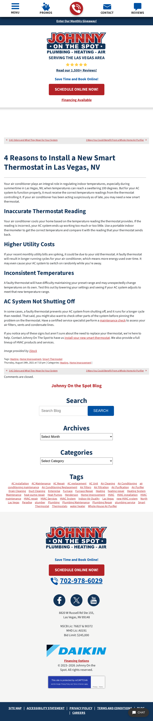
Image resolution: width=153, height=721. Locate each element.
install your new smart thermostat (87, 338)
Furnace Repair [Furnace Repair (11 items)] (84, 491)
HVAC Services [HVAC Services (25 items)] (49, 499)
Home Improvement (30, 359)
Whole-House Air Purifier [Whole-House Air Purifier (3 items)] (102, 506)
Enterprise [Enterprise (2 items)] (54, 491)
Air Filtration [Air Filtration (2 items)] (101, 487)
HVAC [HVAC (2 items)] (111, 495)
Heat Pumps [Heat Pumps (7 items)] (55, 495)
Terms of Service (78, 684)
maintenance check (113, 320)
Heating (14, 359)
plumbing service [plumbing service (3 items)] (125, 503)
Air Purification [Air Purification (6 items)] (120, 487)
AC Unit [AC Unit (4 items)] (93, 484)
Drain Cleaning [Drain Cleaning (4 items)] (17, 491)
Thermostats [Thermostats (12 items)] (59, 506)
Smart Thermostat (52, 359)
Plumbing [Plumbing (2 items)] (54, 503)
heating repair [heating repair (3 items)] (116, 491)
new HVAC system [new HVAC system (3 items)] (127, 499)
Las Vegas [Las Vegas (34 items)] (108, 499)
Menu (15, 12)
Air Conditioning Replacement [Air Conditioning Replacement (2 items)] (59, 487)
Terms (101, 687)
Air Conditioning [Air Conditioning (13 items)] (127, 484)
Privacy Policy (65, 684)
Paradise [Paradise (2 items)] (27, 503)
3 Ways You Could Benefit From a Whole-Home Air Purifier (115, 140)
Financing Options (76, 661)
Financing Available (77, 100)
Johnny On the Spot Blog (76, 385)
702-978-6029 (76, 8)
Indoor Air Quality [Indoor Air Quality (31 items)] (89, 499)
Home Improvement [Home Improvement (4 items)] (93, 495)
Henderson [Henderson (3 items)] (71, 495)
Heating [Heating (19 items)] (100, 491)
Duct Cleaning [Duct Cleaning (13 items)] (37, 491)
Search (100, 411)
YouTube (94, 600)
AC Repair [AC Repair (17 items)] (59, 484)
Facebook (59, 600)
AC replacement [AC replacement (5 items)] (77, 484)
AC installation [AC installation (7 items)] (20, 484)
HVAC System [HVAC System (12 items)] (68, 499)
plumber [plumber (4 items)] (40, 503)
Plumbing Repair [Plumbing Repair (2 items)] (102, 503)
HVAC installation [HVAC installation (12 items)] (127, 495)
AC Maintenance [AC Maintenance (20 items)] (41, 484)
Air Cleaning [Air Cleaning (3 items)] (108, 484)
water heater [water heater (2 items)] (77, 506)
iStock (33, 351)
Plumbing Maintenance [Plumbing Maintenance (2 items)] (76, 503)
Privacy (95, 687)
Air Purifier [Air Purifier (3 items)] (138, 487)
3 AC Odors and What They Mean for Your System (33, 140)
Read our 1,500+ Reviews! (76, 70)
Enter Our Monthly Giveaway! (76, 21)
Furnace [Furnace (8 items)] (68, 491)
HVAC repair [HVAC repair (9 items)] (31, 499)
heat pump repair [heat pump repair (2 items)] (34, 495)
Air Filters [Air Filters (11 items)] (85, 487)
